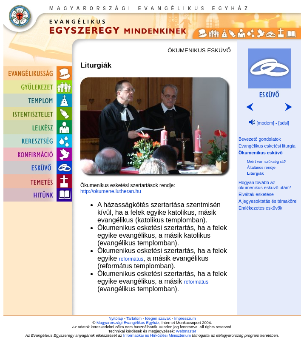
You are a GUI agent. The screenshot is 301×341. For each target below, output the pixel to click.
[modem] (265, 122)
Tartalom (134, 318)
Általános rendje (261, 167)
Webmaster (186, 331)
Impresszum (185, 318)
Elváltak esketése (256, 194)
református (131, 259)
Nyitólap (115, 318)
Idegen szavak (157, 318)
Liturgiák (255, 173)
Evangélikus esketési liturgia (267, 145)
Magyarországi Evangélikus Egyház (128, 323)
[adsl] (283, 122)
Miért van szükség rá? (266, 161)
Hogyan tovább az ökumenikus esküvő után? (265, 185)
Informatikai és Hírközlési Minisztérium (157, 335)
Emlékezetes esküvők (260, 207)
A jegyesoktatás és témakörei (268, 201)
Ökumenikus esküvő (261, 152)
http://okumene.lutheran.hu (110, 191)
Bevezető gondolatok (260, 139)
